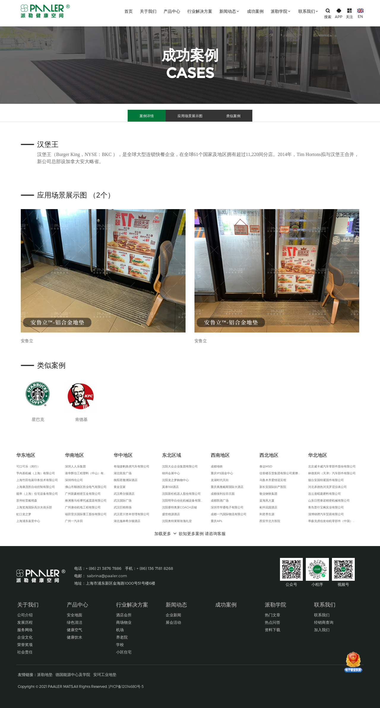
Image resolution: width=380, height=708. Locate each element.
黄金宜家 (120, 487)
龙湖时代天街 (220, 480)
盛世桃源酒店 (171, 514)
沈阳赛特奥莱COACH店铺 (179, 507)
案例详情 (147, 116)
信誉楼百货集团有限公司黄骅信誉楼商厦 (280, 473)
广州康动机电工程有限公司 (83, 507)
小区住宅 (124, 652)
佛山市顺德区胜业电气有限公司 (86, 487)
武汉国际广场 (123, 500)
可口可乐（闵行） (28, 466)
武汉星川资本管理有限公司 (131, 514)
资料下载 (272, 629)
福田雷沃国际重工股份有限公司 (86, 514)
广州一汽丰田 (74, 521)
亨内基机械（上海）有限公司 (35, 473)
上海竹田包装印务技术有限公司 (37, 480)
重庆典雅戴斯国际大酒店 (227, 487)
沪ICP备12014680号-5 (126, 686)
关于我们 (148, 11)
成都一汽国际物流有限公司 (228, 514)
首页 (128, 11)
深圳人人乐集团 (75, 466)
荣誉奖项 (25, 644)
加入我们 (322, 629)
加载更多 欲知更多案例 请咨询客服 (190, 533)
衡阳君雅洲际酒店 (125, 480)
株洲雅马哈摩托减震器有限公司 (86, 500)
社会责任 (25, 652)
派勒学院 (281, 11)
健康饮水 (74, 637)
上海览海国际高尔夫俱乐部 (34, 507)
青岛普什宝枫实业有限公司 (326, 507)
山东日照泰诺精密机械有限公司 (329, 500)
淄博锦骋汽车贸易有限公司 (326, 514)
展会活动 (173, 622)
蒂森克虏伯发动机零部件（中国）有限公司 (332, 521)
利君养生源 (266, 514)
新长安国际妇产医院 (272, 487)
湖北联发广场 (123, 473)
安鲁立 (27, 340)
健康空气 (74, 629)
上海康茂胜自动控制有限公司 (35, 487)
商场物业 (124, 622)
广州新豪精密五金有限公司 (83, 493)
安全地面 (74, 614)
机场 (120, 629)
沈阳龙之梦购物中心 (175, 480)
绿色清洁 (74, 622)
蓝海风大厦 (266, 500)
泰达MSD (265, 466)
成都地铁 (217, 466)
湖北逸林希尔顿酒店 (127, 521)
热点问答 (272, 622)
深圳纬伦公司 (74, 480)
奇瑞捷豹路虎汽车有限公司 (131, 466)
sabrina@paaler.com (107, 575)
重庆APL (216, 521)
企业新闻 (173, 614)
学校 (120, 644)
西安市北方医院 (269, 521)
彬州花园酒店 (268, 507)
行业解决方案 (199, 11)
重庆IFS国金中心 (222, 473)
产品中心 (172, 11)
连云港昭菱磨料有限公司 (324, 493)
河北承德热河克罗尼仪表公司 (327, 487)
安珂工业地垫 (104, 674)
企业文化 (25, 637)
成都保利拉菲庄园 (223, 493)
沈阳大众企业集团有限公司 (180, 466)
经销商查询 (323, 622)
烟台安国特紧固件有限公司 (326, 480)
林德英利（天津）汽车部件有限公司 (332, 473)
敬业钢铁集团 (268, 493)
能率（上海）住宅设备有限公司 (37, 493)
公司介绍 (25, 614)
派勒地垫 (45, 674)
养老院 (122, 637)
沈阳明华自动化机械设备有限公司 (183, 500)
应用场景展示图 (190, 116)
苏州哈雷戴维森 (26, 500)
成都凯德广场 (220, 500)
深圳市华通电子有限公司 (227, 507)
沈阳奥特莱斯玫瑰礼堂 (177, 521)
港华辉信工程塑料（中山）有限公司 (86, 473)
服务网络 (25, 629)
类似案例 (233, 116)
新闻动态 (229, 11)
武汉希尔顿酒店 (124, 493)
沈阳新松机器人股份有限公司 (181, 493)
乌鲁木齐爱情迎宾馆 (272, 480)
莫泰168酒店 (170, 487)
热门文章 (272, 614)
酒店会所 (124, 614)
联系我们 (308, 11)
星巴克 (38, 419)
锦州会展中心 (171, 473)
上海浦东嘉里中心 (28, 521)
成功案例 (255, 11)
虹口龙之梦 (23, 514)
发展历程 (25, 622)
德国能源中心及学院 (73, 674)
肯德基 (81, 419)
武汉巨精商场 (123, 507)
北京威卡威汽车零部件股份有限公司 (332, 466)
